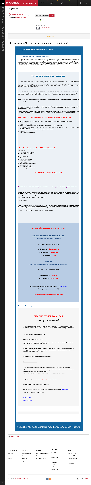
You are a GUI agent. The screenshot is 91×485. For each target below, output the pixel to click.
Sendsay (38, 455)
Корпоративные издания (42, 453)
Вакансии (24, 458)
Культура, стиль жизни (73, 466)
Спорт (69, 450)
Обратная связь (26, 461)
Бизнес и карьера (55, 460)
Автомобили (54, 452)
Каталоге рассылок (20, 17)
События (38, 461)
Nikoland (87, 478)
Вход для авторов (12, 450)
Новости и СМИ (71, 455)
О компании (25, 450)
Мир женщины (54, 457)
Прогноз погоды (72, 453)
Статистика (40, 25)
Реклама (38, 450)
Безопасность (25, 455)
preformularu (62, 286)
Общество (70, 461)
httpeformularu (27, 400)
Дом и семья (71, 463)
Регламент (10, 455)
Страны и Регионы (72, 458)
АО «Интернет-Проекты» (21, 478)
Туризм (52, 455)
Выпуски (43, 2)
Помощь (10, 458)
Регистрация (11, 453)
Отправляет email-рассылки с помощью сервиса (28, 2)
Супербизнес (13, 9)
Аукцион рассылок (41, 458)
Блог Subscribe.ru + (27, 453)
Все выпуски (50, 36)
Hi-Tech (52, 466)
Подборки (65, 2)
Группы (54, 2)
